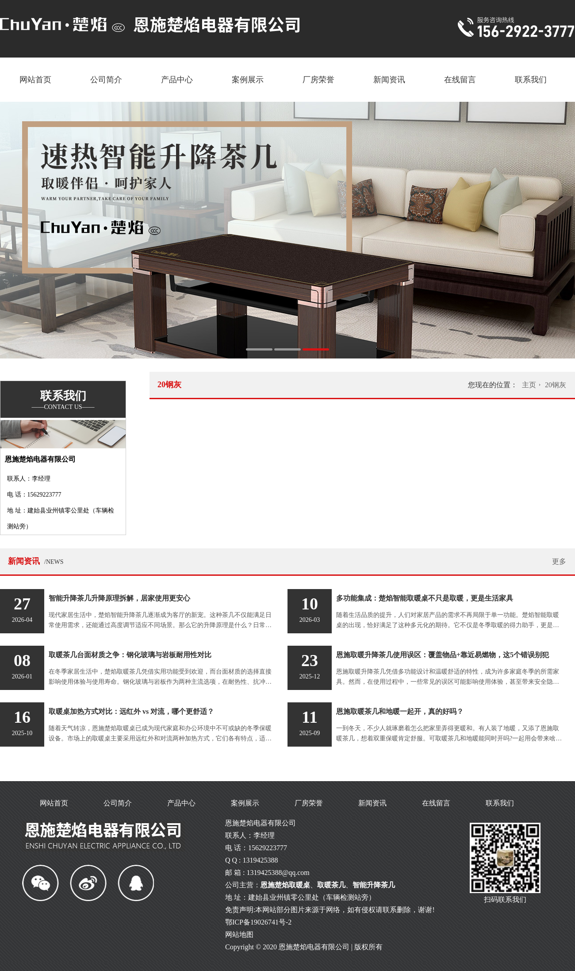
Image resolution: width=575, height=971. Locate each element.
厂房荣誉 (318, 79)
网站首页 (35, 79)
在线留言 (460, 79)
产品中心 (177, 79)
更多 (559, 561)
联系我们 (531, 79)
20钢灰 (555, 385)
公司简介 (106, 79)
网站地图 (239, 934)
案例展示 (248, 79)
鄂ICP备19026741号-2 (258, 922)
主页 (529, 385)
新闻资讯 (389, 79)
